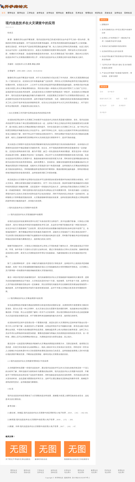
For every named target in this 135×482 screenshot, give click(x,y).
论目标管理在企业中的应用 (112, 51)
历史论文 (108, 13)
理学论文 (11, 13)
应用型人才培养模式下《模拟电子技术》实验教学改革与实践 (116, 39)
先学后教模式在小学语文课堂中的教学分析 (117, 31)
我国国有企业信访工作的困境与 (76, 459)
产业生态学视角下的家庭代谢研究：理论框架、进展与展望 (117, 74)
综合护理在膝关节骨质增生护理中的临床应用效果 (117, 57)
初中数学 (111, 92)
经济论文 (99, 13)
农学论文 (40, 13)
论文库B (81, 472)
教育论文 (69, 13)
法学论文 (118, 13)
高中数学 (103, 112)
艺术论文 (79, 13)
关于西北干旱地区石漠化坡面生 (18, 459)
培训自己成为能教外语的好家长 (114, 46)
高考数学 (122, 105)
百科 (101, 92)
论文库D (108, 472)
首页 (3, 13)
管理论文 (89, 13)
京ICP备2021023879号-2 (81, 478)
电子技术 (103, 105)
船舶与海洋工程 (106, 99)
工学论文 (31, 13)
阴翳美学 (105, 24)
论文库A (67, 472)
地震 (125, 99)
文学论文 (50, 13)
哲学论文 (60, 13)
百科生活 (128, 13)
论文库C (94, 472)
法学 (112, 105)
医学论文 (21, 13)
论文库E (121, 472)
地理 (117, 99)
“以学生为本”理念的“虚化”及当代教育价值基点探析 (117, 66)
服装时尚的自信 (41, 459)
